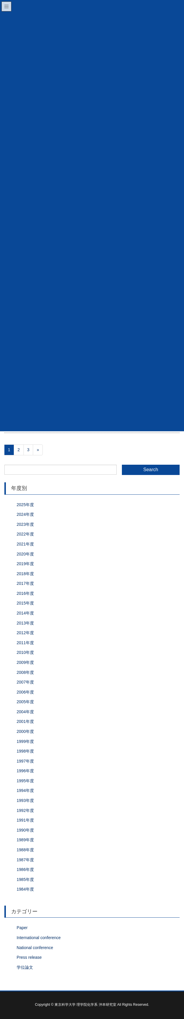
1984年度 (25, 889)
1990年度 (25, 830)
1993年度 (25, 800)
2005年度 (25, 701)
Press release (29, 957)
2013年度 (25, 623)
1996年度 (25, 770)
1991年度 (25, 820)
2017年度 (25, 583)
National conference (35, 947)
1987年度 (25, 859)
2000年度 (25, 731)
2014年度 (25, 613)
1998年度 (25, 751)
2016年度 (25, 593)
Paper (22, 927)
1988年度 (25, 849)
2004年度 (25, 711)
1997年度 (25, 761)
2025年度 (25, 504)
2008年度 (25, 672)
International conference (39, 937)
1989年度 (25, 839)
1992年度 (25, 810)
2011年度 (25, 642)
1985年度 (25, 879)
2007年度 (25, 682)
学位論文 (25, 967)
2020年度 (25, 554)
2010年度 (25, 652)
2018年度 (25, 573)
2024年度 (25, 514)
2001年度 (25, 721)
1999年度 (25, 741)
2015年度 (25, 603)
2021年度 (25, 544)
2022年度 (25, 534)
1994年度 (25, 790)
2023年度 (25, 524)
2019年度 (25, 563)
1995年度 (25, 780)
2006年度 (25, 692)
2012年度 (25, 632)
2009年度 (25, 662)
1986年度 (25, 869)
